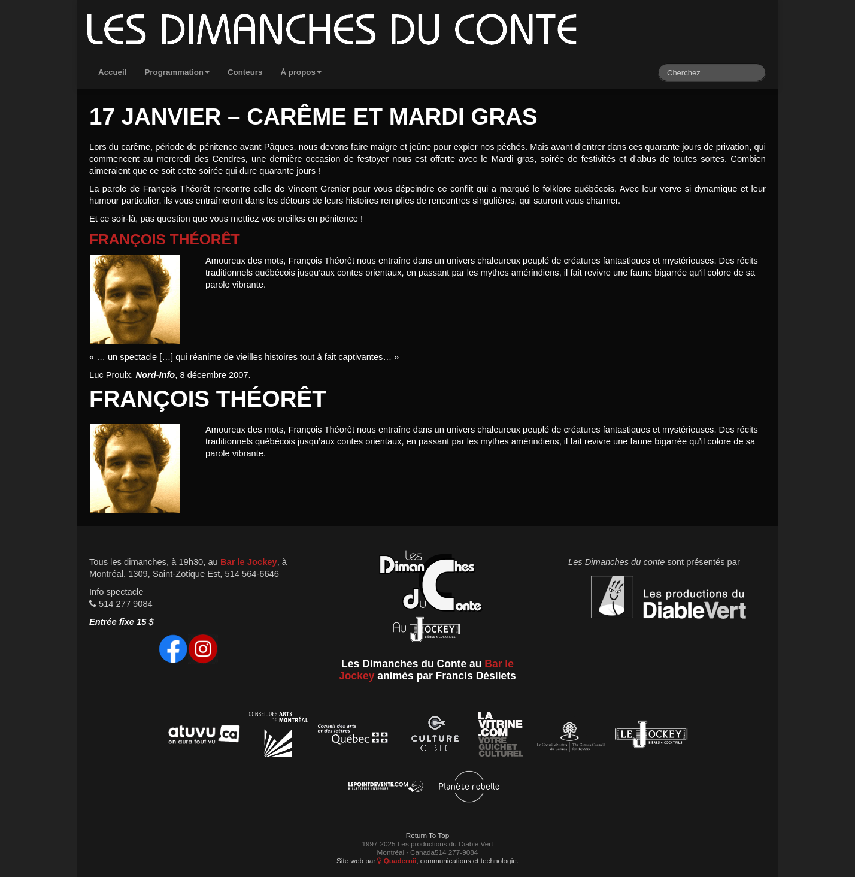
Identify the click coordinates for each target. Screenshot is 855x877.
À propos (301, 72)
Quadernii (396, 860)
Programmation (177, 72)
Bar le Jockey (248, 562)
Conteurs (245, 72)
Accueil (112, 72)
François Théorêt (164, 239)
